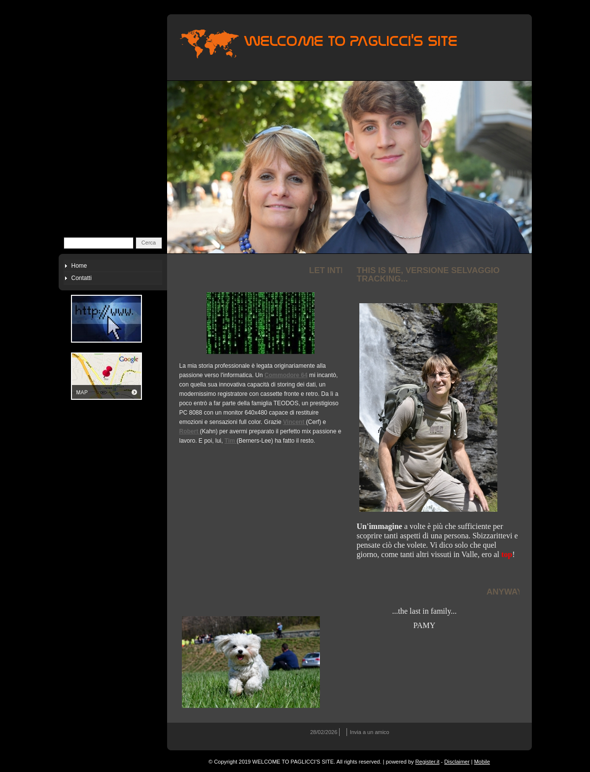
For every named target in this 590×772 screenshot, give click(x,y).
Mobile (482, 762)
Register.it (428, 762)
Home (79, 265)
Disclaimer (456, 762)
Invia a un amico (369, 732)
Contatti (81, 278)
